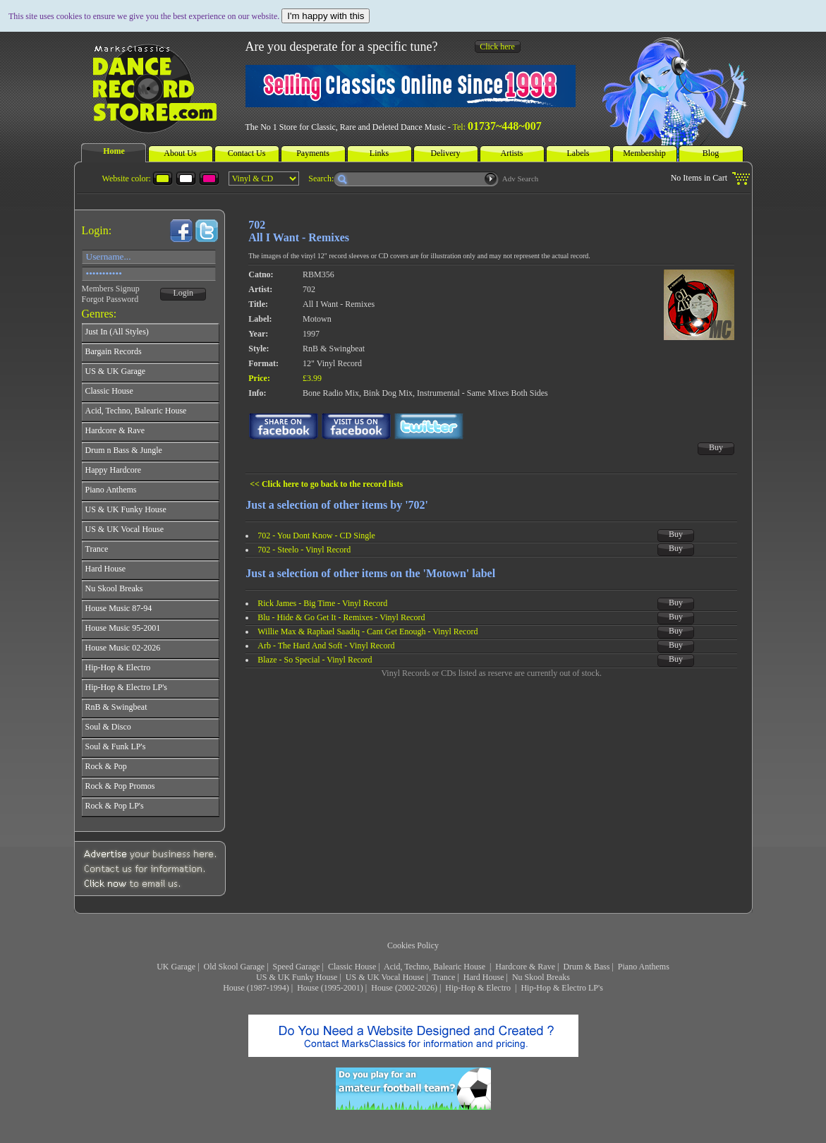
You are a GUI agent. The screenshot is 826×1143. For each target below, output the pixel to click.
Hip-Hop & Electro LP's (561, 988)
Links (379, 153)
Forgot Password (110, 299)
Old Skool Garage (234, 967)
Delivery (446, 153)
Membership (644, 153)
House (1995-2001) (330, 988)
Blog (711, 153)
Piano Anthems (643, 967)
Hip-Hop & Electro (479, 988)
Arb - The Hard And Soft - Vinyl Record (325, 646)
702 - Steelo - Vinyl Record (304, 550)
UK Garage (176, 967)
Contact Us (247, 153)
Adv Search (520, 178)
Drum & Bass (586, 967)
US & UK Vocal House (385, 977)
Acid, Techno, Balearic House (435, 967)
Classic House (352, 967)
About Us (180, 153)
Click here (497, 47)
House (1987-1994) (256, 988)
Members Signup (111, 289)
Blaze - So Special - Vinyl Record (314, 660)
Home (114, 151)
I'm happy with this (325, 16)
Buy (716, 447)
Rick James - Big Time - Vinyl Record (322, 603)
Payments (312, 153)
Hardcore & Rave (525, 967)
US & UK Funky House (296, 977)
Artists (511, 153)
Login (183, 293)
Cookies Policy (413, 945)
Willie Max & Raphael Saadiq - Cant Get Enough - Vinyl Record (367, 631)
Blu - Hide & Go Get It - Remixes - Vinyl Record (341, 617)
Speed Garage (296, 967)
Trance (444, 977)
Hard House (483, 977)
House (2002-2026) (404, 988)
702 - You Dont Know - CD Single (316, 535)
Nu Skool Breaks (541, 977)
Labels (578, 153)
